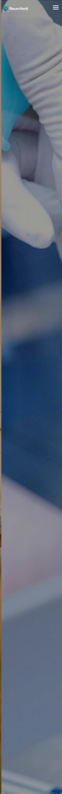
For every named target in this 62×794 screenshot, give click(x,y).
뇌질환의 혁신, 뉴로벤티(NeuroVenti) (15, 8)
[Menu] (55, 7)
